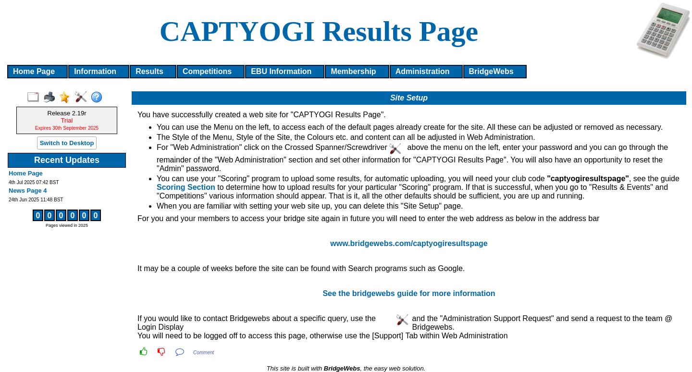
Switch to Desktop (67, 143)
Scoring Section (186, 187)
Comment (203, 352)
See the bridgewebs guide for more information (408, 293)
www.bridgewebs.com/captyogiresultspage (408, 243)
